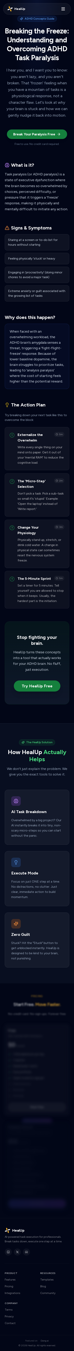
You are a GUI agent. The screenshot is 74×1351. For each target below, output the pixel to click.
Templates (47, 1279)
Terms (9, 1309)
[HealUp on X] (17, 1252)
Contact (10, 1323)
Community (47, 1293)
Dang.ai (45, 1340)
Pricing (9, 1286)
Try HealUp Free (37, 686)
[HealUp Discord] (26, 1252)
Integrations (12, 1293)
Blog (43, 1286)
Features (10, 1279)
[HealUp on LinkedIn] (8, 1252)
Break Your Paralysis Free (37, 134)
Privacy (9, 1316)
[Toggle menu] (63, 8)
